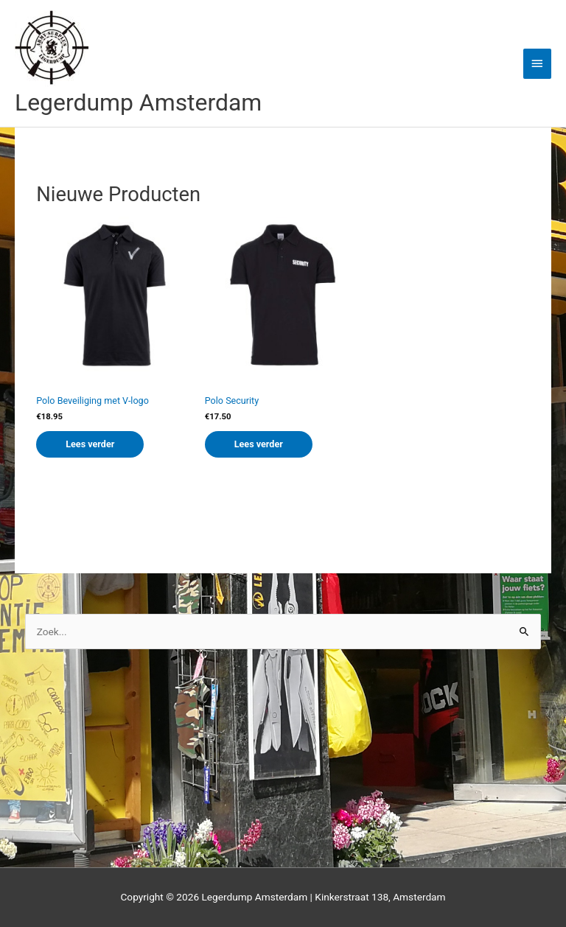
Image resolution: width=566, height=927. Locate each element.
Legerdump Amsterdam (138, 102)
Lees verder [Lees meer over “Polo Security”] (258, 443)
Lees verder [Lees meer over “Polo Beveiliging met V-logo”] (90, 443)
